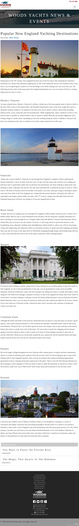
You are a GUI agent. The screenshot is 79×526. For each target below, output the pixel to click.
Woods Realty (39, 488)
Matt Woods (14, 38)
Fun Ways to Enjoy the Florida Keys (27, 449)
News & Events (39, 484)
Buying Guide (39, 480)
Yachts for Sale (39, 479)
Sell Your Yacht (39, 482)
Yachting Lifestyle (6, 453)
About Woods (39, 486)
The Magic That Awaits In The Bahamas (29, 459)
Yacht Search (39, 475)
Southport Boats (39, 477)
